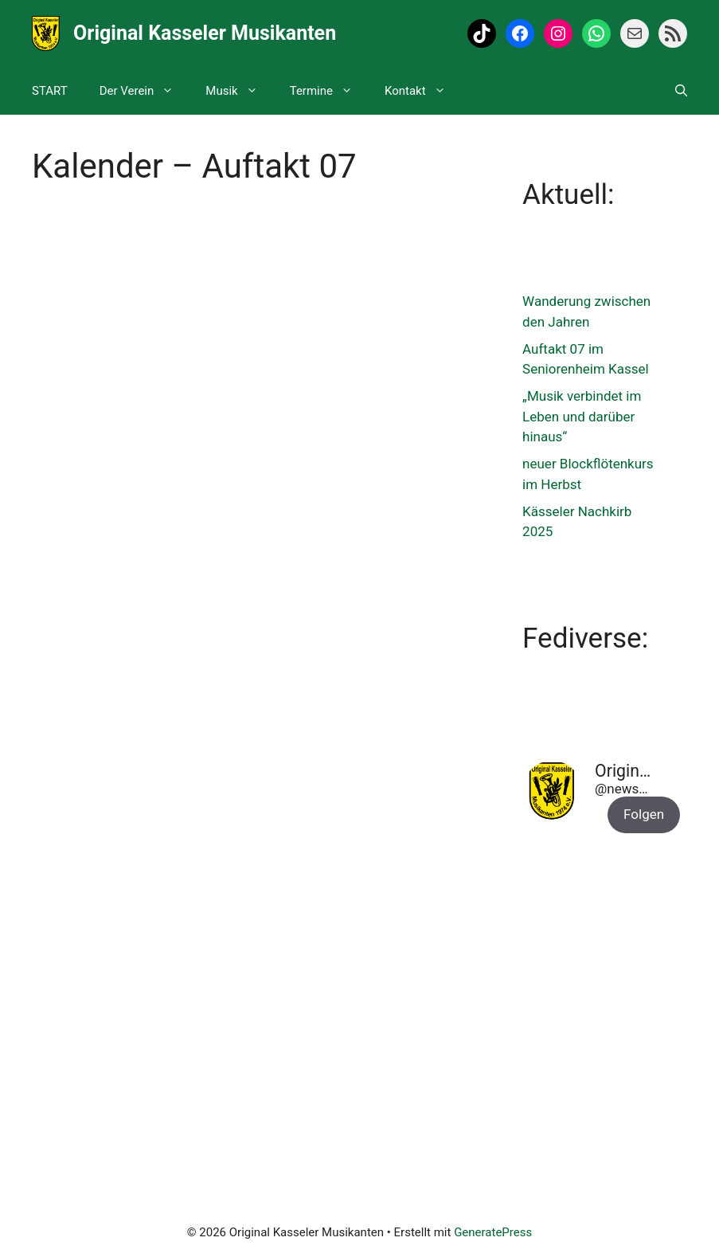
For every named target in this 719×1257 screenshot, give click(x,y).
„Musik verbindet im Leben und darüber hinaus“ (581, 416)
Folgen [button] (643, 814)
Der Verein (145, 91)
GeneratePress (493, 1232)
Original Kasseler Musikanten (204, 33)
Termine (329, 91)
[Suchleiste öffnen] (681, 91)
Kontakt (423, 91)
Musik (239, 91)
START (50, 91)
